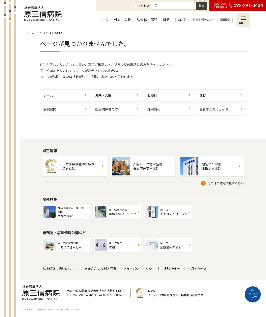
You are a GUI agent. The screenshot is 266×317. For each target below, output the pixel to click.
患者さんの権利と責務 (100, 268)
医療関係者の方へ (108, 109)
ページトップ (253, 295)
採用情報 (153, 109)
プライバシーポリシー (139, 268)
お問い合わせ (171, 268)
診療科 (152, 95)
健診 (202, 95)
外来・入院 (103, 95)
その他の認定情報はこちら (226, 183)
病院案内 (49, 109)
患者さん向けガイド (213, 109)
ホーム (48, 95)
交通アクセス (197, 268)
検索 (201, 6)
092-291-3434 (248, 5)
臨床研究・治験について (60, 268)
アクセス (144, 5)
